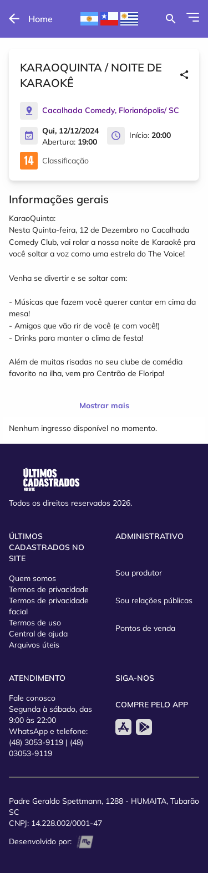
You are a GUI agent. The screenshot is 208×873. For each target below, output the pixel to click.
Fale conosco (32, 698)
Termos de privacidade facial (49, 606)
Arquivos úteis (34, 645)
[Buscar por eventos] (170, 19)
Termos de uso (35, 623)
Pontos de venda (145, 628)
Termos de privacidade (49, 589)
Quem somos (32, 578)
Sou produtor (138, 573)
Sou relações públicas (153, 600)
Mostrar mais (104, 405)
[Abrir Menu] (192, 17)
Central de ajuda (38, 634)
